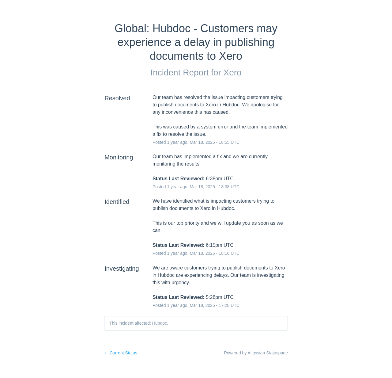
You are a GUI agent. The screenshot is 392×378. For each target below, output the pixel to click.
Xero (232, 72)
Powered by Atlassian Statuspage (256, 352)
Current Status (120, 352)
